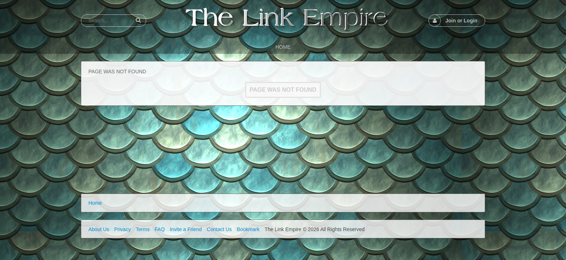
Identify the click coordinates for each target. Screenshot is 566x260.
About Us (98, 229)
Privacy (122, 229)
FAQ (159, 229)
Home (95, 203)
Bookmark (248, 229)
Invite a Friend (186, 229)
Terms (142, 229)
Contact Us (219, 229)
